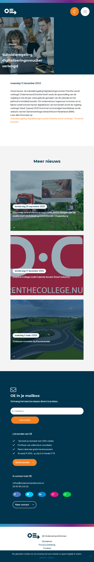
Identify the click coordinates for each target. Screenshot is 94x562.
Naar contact (24, 504)
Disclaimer (47, 541)
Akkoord (42, 558)
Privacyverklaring (47, 544)
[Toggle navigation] (85, 11)
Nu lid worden (24, 462)
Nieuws (10, 44)
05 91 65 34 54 (21, 486)
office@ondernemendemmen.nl (28, 483)
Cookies (47, 548)
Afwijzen (51, 558)
